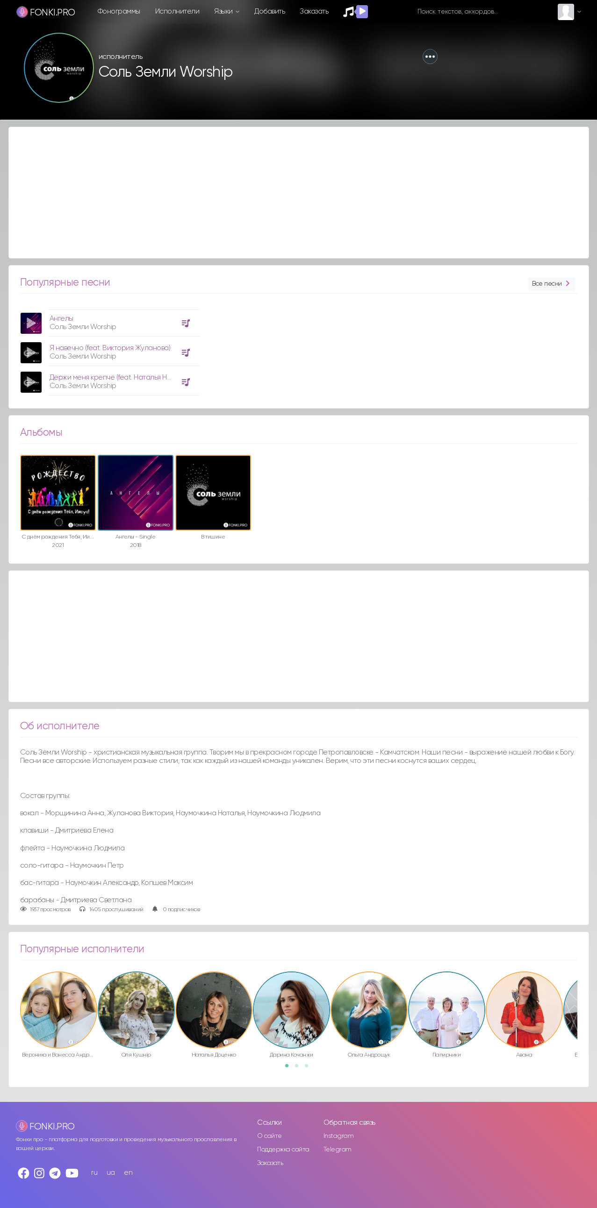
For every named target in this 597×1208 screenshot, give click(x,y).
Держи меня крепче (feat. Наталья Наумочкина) (127, 377)
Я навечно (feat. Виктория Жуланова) (110, 348)
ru (94, 1172)
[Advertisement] (289, 192)
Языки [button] (224, 11)
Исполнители (177, 11)
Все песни (551, 284)
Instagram (339, 1136)
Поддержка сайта (283, 1149)
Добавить (269, 11)
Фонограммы (119, 11)
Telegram (338, 1149)
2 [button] (299, 1068)
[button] (430, 57)
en (128, 1172)
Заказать (314, 11)
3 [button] (309, 1068)
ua (111, 1172)
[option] (108, 349)
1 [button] (290, 1068)
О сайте (269, 1136)
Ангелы (61, 318)
